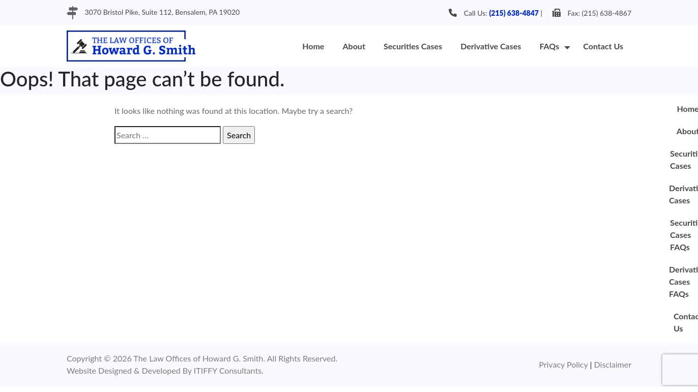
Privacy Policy (564, 364)
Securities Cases (413, 46)
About (354, 46)
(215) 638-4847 (514, 13)
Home (313, 46)
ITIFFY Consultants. (229, 370)
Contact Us (603, 46)
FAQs (549, 46)
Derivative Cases (490, 46)
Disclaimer (612, 364)
